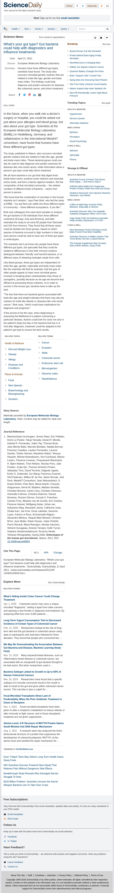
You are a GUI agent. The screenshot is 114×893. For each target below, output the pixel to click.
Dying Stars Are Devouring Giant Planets (88, 80)
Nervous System (77, 118)
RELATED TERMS (45, 336)
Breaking (73, 44)
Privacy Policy (65, 875)
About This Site (18, 875)
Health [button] (16, 29)
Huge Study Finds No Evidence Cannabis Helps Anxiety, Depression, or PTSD (89, 219)
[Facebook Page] (77, 6)
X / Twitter (12, 841)
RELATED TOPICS (12, 336)
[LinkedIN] (34, 95)
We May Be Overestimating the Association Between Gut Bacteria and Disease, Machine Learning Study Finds (33, 647)
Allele (45, 353)
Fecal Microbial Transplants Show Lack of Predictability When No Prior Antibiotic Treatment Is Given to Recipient (33, 699)
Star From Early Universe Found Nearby (88, 84)
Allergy (12, 359)
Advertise (51, 875)
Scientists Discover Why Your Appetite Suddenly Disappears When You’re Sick (88, 212)
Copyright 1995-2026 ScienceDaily (23, 879)
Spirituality (74, 155)
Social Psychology (78, 141)
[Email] (39, 95)
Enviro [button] (39, 29)
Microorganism (49, 368)
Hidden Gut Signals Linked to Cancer (87, 67)
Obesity (12, 354)
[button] (96, 38)
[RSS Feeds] (102, 6)
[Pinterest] (29, 95)
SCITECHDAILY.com (24, 749)
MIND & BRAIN (74, 128)
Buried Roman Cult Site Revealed (85, 51)
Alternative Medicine (79, 123)
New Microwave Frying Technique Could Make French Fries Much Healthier (88, 231)
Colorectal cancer (51, 358)
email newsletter (70, 18)
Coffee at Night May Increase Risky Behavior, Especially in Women (86, 205)
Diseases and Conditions (15, 366)
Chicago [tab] (57, 552)
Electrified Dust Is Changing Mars (85, 63)
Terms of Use (97, 875)
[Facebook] (19, 95)
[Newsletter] (107, 6)
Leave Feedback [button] (15, 862)
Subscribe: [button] (92, 6)
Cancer (45, 342)
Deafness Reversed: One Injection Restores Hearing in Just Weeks (90, 194)
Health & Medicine (14, 343)
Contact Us (13, 866)
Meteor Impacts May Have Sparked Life (88, 88)
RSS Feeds (13, 819)
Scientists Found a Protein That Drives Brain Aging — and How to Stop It (87, 180)
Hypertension (76, 114)
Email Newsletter (15, 814)
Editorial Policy (81, 875)
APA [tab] (46, 552)
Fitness (73, 159)
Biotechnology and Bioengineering (18, 392)
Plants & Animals (14, 374)
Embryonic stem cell (52, 363)
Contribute (40, 875)
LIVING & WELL (74, 146)
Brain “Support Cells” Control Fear (85, 75)
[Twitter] (24, 95)
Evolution (47, 348)
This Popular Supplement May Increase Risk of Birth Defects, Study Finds (88, 244)
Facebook (12, 836)
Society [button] (52, 29)
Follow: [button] (69, 6)
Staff (30, 875)
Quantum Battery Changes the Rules (87, 71)
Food (11, 380)
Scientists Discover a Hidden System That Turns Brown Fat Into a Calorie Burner (89, 237)
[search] (107, 28)
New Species (15, 385)
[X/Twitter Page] (83, 6)
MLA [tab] (36, 552)
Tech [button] (27, 29)
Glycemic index (50, 373)
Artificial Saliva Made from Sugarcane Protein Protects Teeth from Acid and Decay (90, 187)
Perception (75, 137)
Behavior (74, 132)
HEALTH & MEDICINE (77, 109)
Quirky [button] (65, 29)
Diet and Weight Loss (19, 349)
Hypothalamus (49, 379)
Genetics (13, 399)
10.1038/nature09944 (18, 541)
